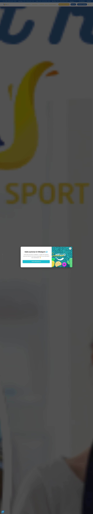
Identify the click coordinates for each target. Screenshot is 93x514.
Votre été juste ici (36, 261)
